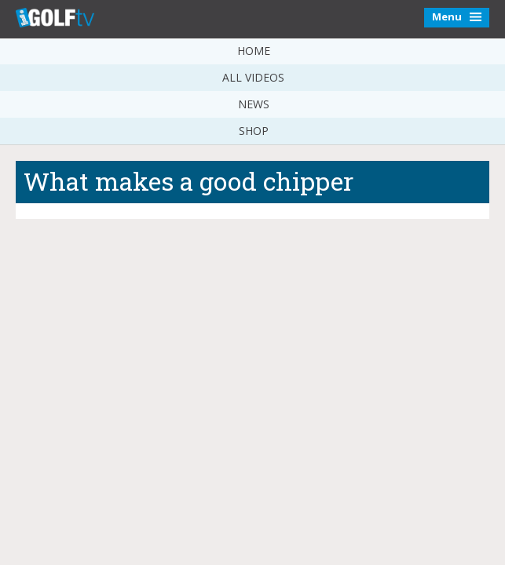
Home (253, 50)
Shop (254, 130)
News (253, 104)
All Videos (253, 77)
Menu (456, 16)
